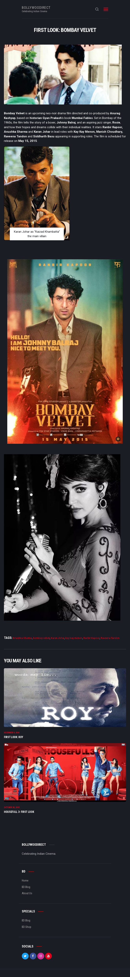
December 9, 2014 (11, 733)
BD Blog (26, 887)
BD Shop (26, 926)
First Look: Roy (13, 737)
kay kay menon (73, 638)
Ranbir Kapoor (91, 638)
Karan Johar (57, 638)
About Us (27, 893)
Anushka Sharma (22, 638)
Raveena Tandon (110, 638)
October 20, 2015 (11, 807)
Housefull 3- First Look (19, 811)
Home (25, 880)
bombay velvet (41, 638)
